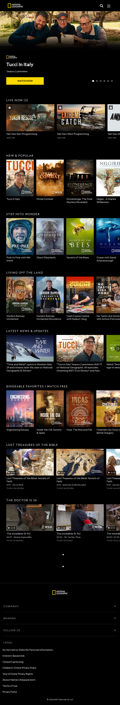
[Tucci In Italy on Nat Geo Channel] (20, 180)
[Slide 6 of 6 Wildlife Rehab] (112, 81)
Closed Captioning (12, 661)
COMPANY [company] (11, 606)
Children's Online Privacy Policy (19, 667)
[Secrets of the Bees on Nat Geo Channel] (80, 238)
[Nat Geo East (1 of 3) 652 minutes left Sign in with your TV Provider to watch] (30, 121)
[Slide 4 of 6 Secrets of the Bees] (104, 81)
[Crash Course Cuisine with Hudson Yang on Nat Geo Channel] (80, 299)
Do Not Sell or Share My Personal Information (27, 649)
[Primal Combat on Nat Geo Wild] (50, 180)
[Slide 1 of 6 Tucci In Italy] (93, 81)
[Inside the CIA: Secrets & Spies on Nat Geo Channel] (50, 412)
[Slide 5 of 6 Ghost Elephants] (108, 81)
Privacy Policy (9, 691)
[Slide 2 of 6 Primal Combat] (97, 81)
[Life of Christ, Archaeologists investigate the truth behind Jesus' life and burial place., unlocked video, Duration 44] (30, 469)
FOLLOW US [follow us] (11, 630)
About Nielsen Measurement (18, 679)
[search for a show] (101, 6)
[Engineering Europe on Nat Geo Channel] (20, 410)
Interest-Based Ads (13, 655)
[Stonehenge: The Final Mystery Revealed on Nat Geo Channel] (80, 182)
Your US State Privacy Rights (17, 673)
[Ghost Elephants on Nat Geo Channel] (50, 238)
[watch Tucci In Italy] (25, 81)
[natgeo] (15, 6)
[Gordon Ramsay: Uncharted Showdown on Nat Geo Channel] (50, 299)
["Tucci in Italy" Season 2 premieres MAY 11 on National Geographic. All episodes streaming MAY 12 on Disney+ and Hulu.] (80, 353)
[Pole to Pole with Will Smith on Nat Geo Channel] (20, 240)
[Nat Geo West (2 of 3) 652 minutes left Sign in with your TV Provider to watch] (81, 121)
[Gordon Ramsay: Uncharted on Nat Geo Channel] (20, 299)
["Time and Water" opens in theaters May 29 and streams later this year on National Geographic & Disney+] (30, 353)
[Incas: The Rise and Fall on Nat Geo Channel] (80, 410)
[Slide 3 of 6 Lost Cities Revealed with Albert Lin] (100, 81)
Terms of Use (10, 685)
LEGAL (8, 642)
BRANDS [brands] (9, 618)
